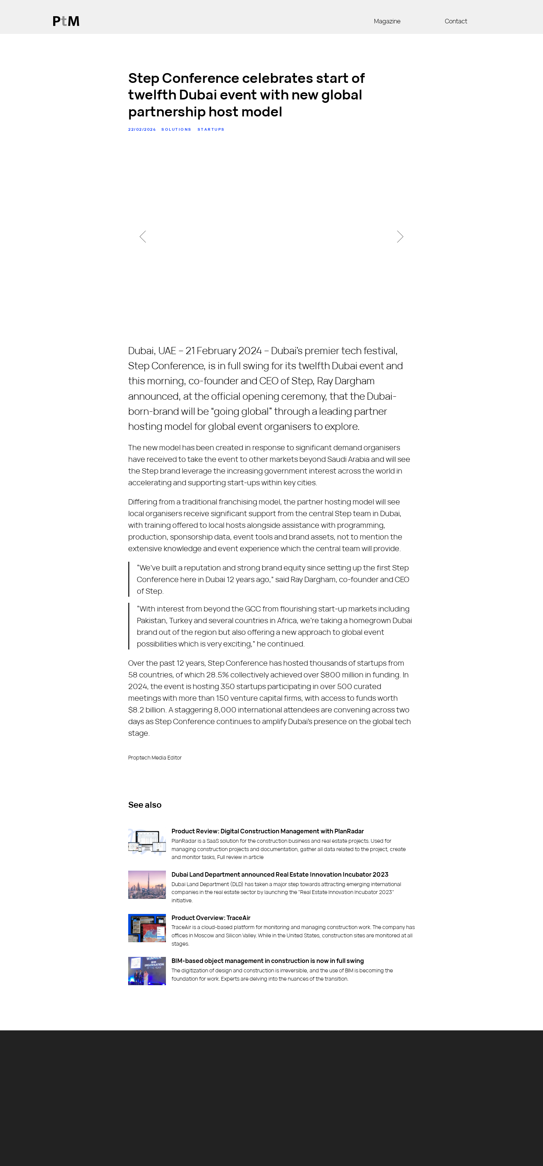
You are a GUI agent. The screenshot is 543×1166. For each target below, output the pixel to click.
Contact (456, 21)
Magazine (387, 21)
